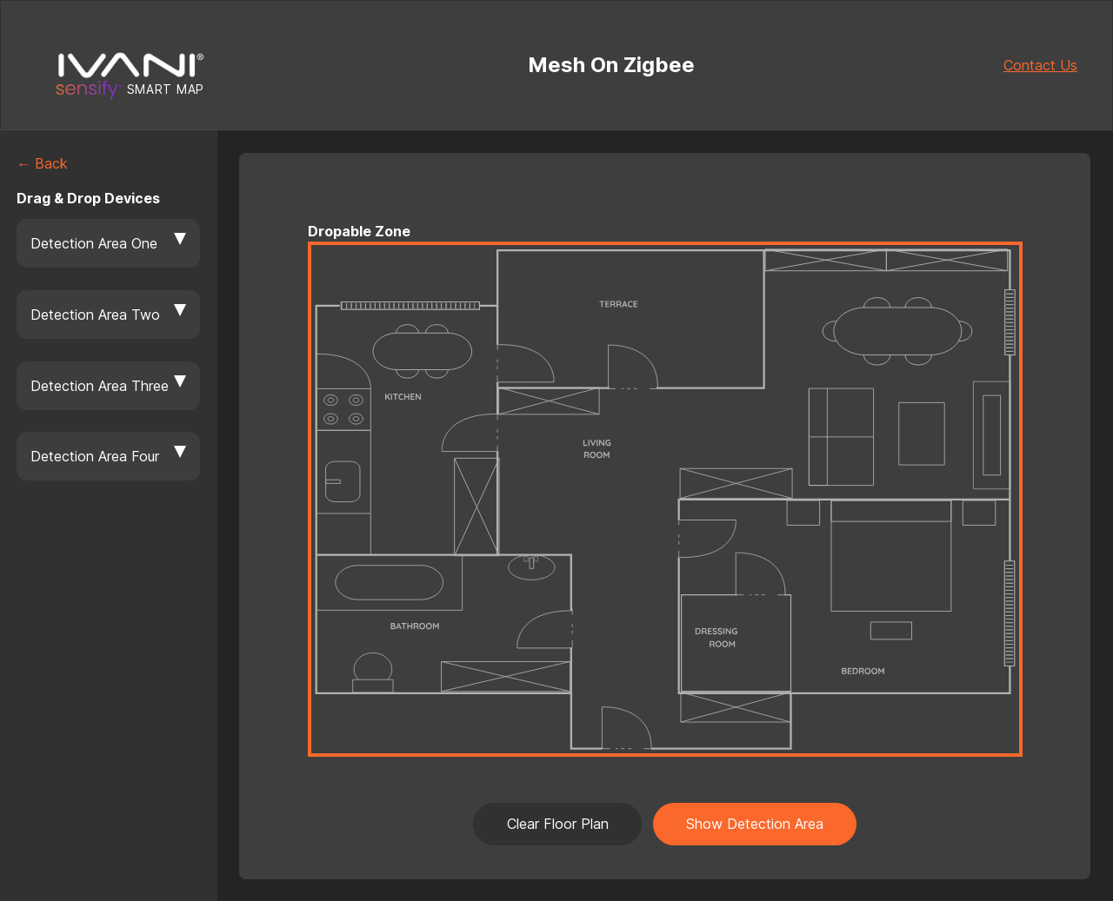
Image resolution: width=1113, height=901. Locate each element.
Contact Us (1040, 65)
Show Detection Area (754, 823)
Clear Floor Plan (558, 823)
